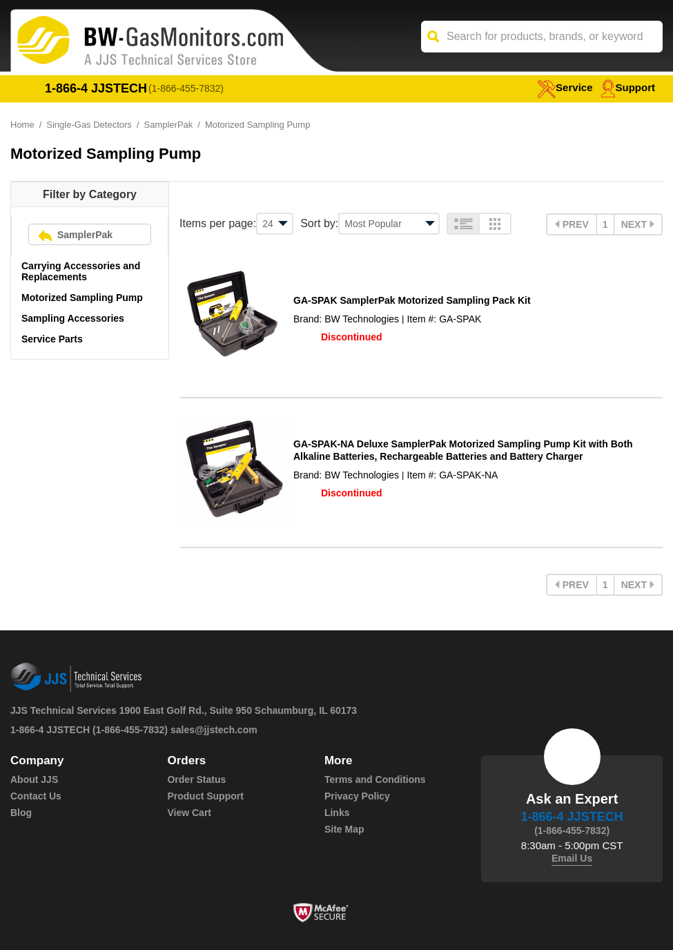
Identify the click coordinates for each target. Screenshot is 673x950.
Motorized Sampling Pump (82, 297)
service (564, 87)
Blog (21, 812)
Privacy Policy (357, 796)
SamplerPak (168, 124)
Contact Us (35, 796)
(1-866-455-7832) (186, 88)
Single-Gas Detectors (89, 124)
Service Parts (52, 339)
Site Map (344, 829)
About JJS (34, 779)
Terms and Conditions (375, 779)
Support (628, 87)
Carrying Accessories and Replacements (80, 271)
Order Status (196, 779)
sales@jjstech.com (213, 729)
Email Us (572, 858)
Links (337, 812)
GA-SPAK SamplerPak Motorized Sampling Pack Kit (412, 300)
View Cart (189, 812)
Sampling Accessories (72, 318)
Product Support (205, 796)
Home (22, 124)
